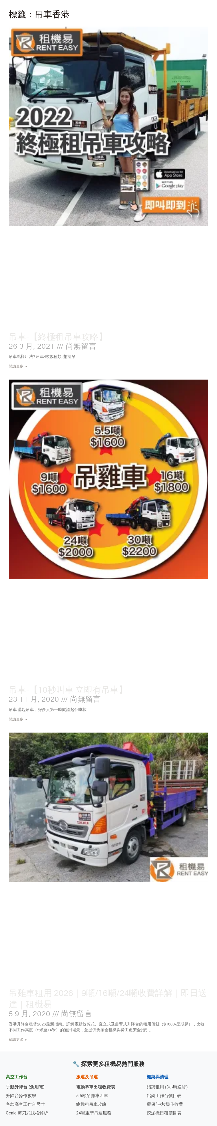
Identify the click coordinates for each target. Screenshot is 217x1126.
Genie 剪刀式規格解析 (27, 1113)
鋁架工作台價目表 (164, 1095)
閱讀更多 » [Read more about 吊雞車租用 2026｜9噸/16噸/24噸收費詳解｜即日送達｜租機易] (18, 1040)
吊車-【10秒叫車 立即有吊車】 (68, 689)
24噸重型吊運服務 (93, 1113)
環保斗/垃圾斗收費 (165, 1104)
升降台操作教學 (21, 1095)
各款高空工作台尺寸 (25, 1104)
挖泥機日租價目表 (164, 1113)
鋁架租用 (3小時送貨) (167, 1087)
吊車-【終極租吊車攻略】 (58, 336)
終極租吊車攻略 (91, 1104)
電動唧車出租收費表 (95, 1087)
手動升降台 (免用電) (25, 1087)
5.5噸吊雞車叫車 (92, 1095)
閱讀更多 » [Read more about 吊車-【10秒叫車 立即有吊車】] (18, 719)
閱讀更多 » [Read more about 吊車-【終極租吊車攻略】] (18, 366)
